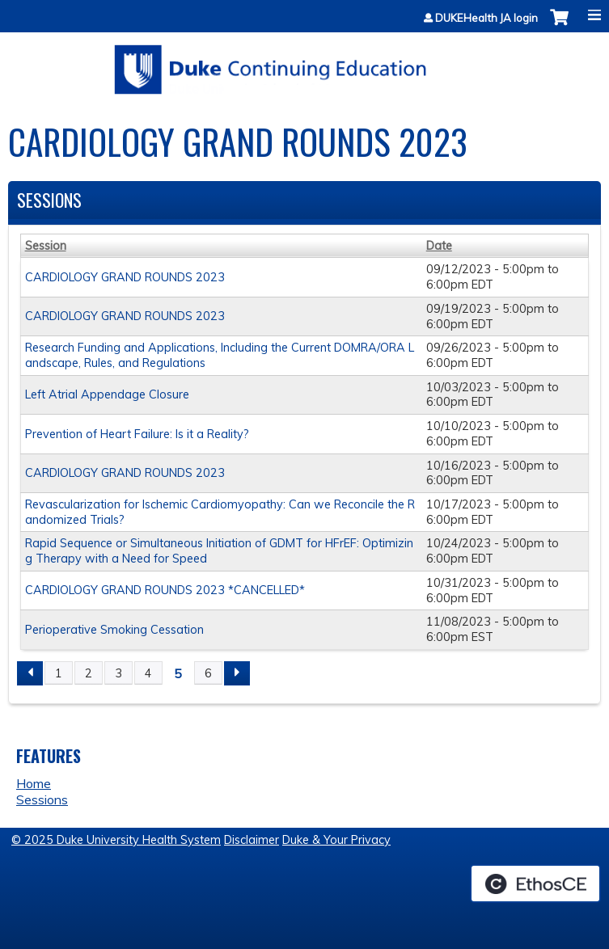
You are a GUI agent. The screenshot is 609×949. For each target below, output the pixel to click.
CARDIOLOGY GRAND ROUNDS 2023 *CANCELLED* (165, 590)
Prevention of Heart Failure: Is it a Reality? (137, 434)
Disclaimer (251, 840)
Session (45, 245)
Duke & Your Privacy (336, 840)
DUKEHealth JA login (486, 18)
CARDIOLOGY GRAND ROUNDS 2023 (125, 277)
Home (33, 783)
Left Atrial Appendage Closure (107, 394)
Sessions (42, 799)
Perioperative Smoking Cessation (114, 629)
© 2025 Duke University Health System (116, 840)
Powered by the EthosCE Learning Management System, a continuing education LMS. (535, 883)
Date (439, 245)
